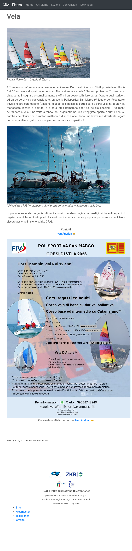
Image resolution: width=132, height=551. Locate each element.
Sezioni (55, 4)
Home (29, 4)
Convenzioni (70, 4)
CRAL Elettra (12, 5)
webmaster (23, 511)
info (18, 507)
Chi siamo (42, 4)
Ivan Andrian (64, 233)
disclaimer (22, 515)
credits (20, 520)
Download (86, 4)
